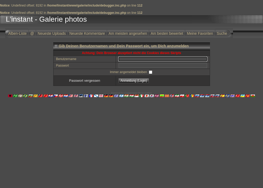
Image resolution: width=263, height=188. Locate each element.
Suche (222, 33)
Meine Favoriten (200, 33)
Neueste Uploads (52, 33)
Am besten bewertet (167, 33)
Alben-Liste (17, 33)
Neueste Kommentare (87, 33)
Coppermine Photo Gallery (138, 93)
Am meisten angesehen (128, 33)
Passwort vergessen (84, 81)
